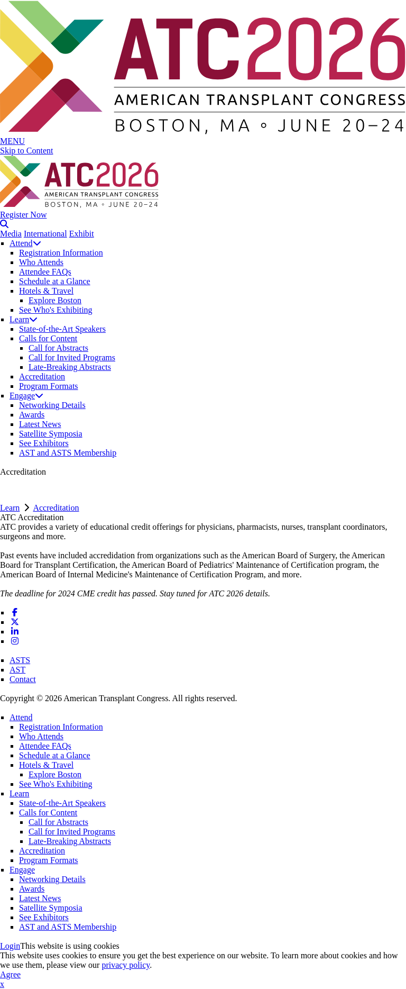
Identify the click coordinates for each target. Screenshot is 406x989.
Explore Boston (55, 300)
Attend (25, 243)
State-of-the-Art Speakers (62, 328)
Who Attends (41, 262)
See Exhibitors (44, 443)
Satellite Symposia (50, 433)
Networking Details (52, 405)
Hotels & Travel (46, 290)
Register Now (23, 214)
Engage (26, 395)
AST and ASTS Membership (67, 452)
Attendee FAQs (45, 271)
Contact (23, 679)
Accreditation (42, 376)
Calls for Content (48, 338)
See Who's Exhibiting (56, 309)
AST (17, 669)
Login (10, 945)
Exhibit (81, 233)
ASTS (20, 660)
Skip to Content (26, 150)
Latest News (40, 424)
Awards (31, 414)
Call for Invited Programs (72, 357)
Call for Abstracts (58, 347)
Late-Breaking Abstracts (70, 366)
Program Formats (48, 386)
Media (11, 233)
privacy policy (126, 964)
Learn (24, 319)
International (45, 233)
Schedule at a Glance (54, 281)
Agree (10, 974)
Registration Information (61, 252)
